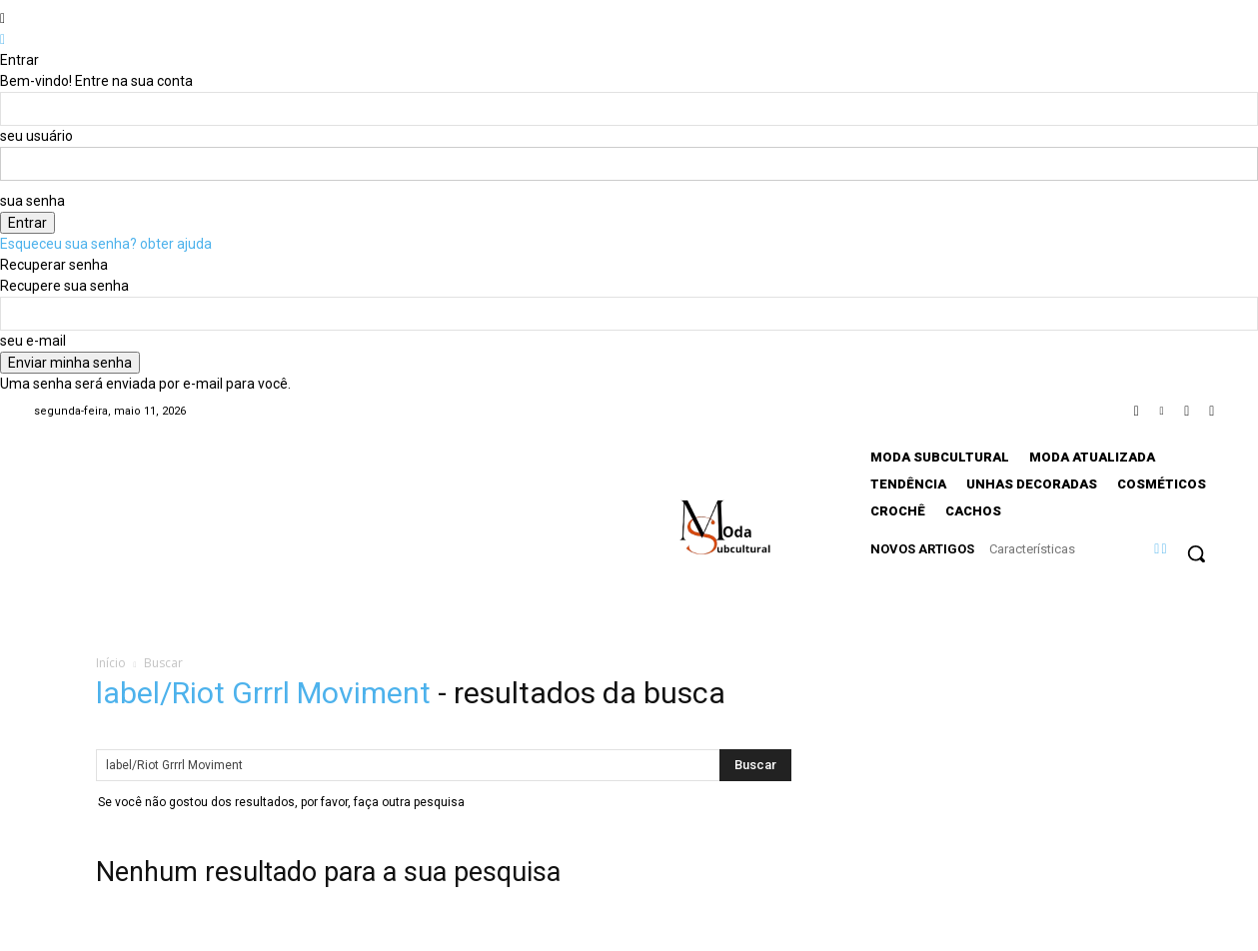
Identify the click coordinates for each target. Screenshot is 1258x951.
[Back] (2, 39)
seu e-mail (33, 341)
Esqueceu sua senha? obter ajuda (106, 244)
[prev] (1156, 548)
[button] (1196, 553)
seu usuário (36, 136)
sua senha (32, 201)
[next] (1162, 548)
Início (111, 662)
